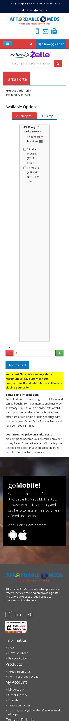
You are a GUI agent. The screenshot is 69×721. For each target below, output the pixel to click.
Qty (8, 346)
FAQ (11, 648)
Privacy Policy (17, 658)
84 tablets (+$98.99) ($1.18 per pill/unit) (31, 174)
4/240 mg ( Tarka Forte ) (32, 129)
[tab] (24, 116)
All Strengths (23, 116)
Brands (13, 700)
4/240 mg (47, 116)
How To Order (18, 653)
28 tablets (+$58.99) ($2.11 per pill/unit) (31, 156)
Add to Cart (17, 365)
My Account (16, 689)
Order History (17, 695)
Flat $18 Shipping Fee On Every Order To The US (35, 3)
